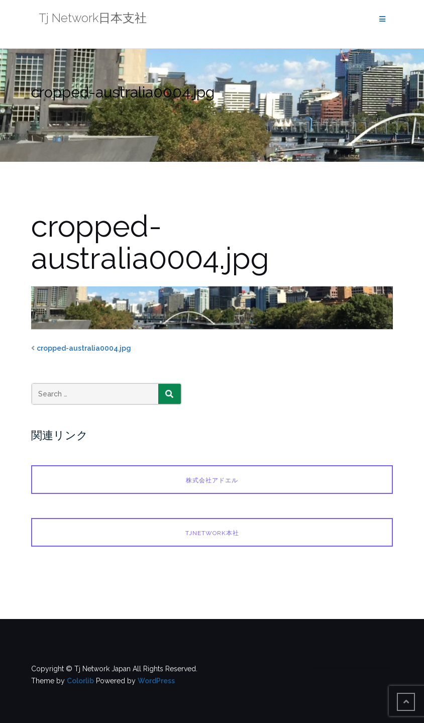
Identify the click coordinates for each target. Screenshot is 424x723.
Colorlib (80, 681)
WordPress (156, 681)
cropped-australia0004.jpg (84, 348)
